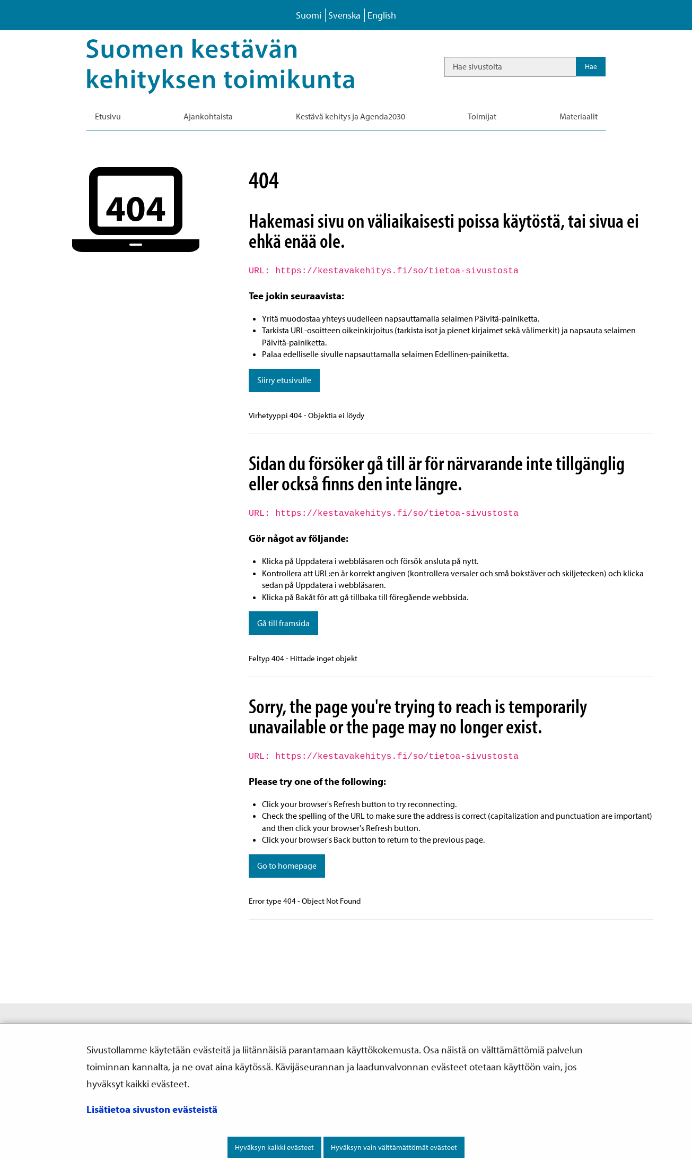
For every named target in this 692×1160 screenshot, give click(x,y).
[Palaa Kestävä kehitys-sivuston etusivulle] (235, 66)
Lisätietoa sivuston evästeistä (151, 1109)
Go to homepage (287, 865)
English (381, 15)
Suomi (308, 15)
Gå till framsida (283, 623)
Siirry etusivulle (284, 380)
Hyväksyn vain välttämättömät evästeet (394, 1147)
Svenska (344, 15)
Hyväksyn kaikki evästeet (274, 1147)
